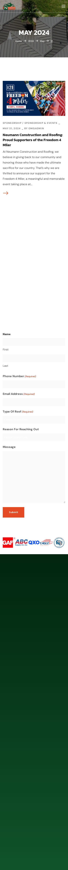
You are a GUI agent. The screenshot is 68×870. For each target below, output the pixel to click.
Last (5, 365)
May (42, 41)
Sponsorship (12, 123)
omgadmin (36, 128)
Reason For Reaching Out (21, 429)
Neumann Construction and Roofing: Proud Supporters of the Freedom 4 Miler (33, 140)
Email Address (19, 394)
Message (9, 447)
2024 (31, 41)
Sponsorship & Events (40, 123)
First (6, 349)
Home (18, 41)
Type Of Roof (18, 411)
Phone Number (19, 376)
